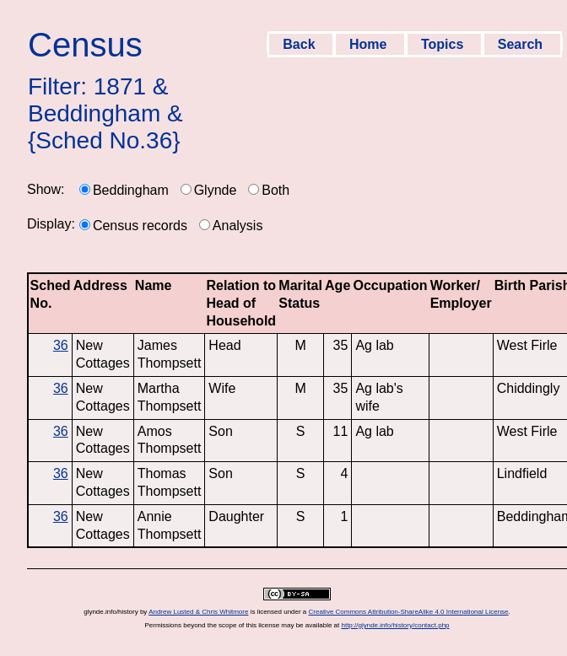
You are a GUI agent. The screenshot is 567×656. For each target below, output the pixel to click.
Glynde (215, 190)
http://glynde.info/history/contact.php (395, 625)
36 (60, 345)
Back (301, 44)
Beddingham (131, 190)
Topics (444, 44)
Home (370, 44)
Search (522, 44)
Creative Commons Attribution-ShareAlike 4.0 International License (409, 612)
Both (275, 190)
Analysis (238, 225)
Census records (140, 225)
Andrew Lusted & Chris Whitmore (198, 612)
